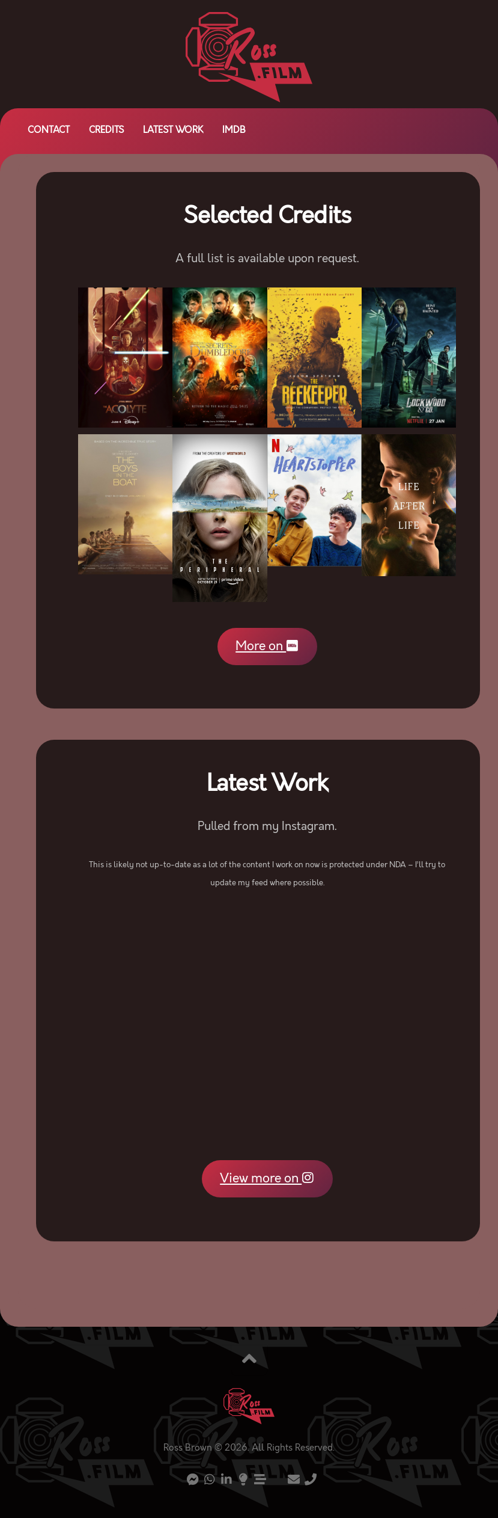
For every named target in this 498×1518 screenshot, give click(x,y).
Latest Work (173, 130)
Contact (49, 130)
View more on (267, 1179)
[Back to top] (249, 1360)
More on (267, 646)
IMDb (234, 130)
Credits (106, 130)
